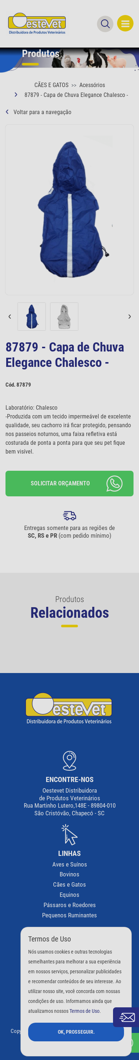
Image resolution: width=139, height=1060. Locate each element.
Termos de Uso (84, 1011)
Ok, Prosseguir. (76, 1032)
